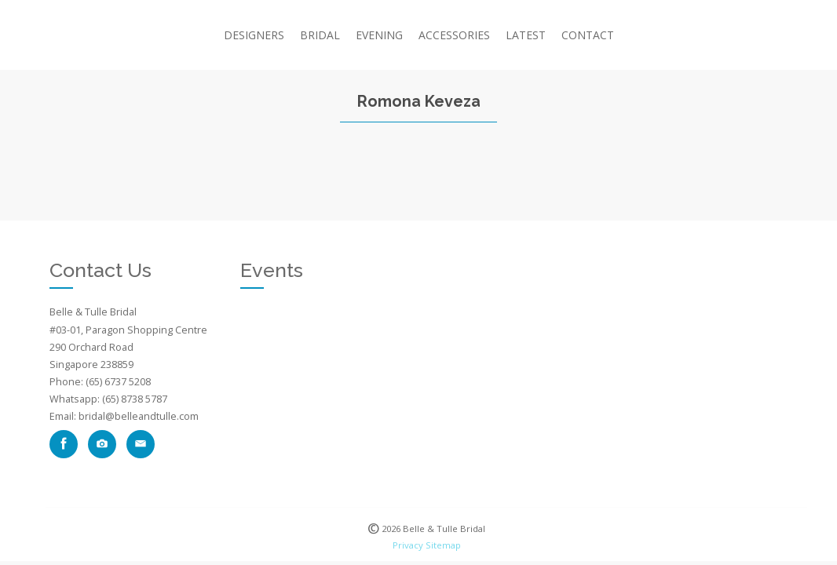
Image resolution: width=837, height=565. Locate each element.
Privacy (408, 545)
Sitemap (443, 545)
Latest (526, 34)
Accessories (454, 34)
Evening (379, 34)
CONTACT (587, 34)
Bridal (320, 34)
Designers (254, 34)
